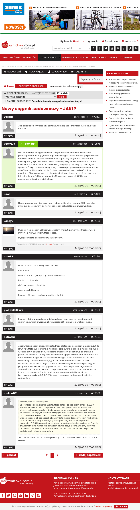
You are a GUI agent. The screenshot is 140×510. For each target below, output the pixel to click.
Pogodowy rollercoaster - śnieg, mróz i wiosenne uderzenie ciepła (123, 104)
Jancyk (8, 221)
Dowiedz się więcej (103, 506)
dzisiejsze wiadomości (31, 86)
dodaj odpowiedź (90, 455)
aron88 (8, 256)
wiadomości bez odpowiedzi (64, 86)
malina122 (10, 393)
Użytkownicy (127, 57)
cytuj (10, 135)
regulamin (81, 71)
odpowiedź (14, 71)
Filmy (93, 57)
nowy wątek (36, 71)
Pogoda (113, 57)
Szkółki (102, 57)
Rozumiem (121, 506)
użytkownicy (59, 71)
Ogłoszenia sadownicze (75, 57)
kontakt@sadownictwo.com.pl (123, 488)
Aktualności (29, 57)
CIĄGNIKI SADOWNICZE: (44, 101)
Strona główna (11, 57)
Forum (19, 66)
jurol (7, 194)
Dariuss (9, 117)
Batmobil (9, 337)
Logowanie (92, 41)
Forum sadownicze (49, 57)
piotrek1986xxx (13, 310)
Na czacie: (131, 41)
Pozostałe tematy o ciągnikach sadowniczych (44, 66)
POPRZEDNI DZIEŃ (17, 93)
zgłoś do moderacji (89, 135)
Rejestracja (111, 41)
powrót (11, 455)
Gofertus (9, 144)
